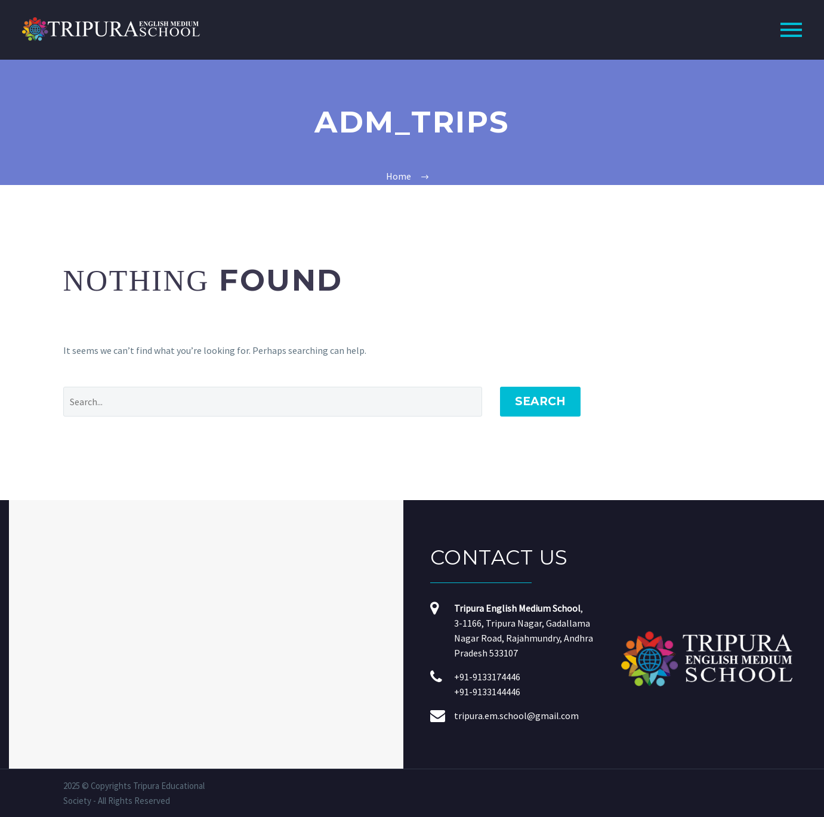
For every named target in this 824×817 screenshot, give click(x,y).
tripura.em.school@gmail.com (516, 716)
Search (540, 401)
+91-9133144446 (487, 692)
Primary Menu (791, 30)
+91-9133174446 (487, 677)
